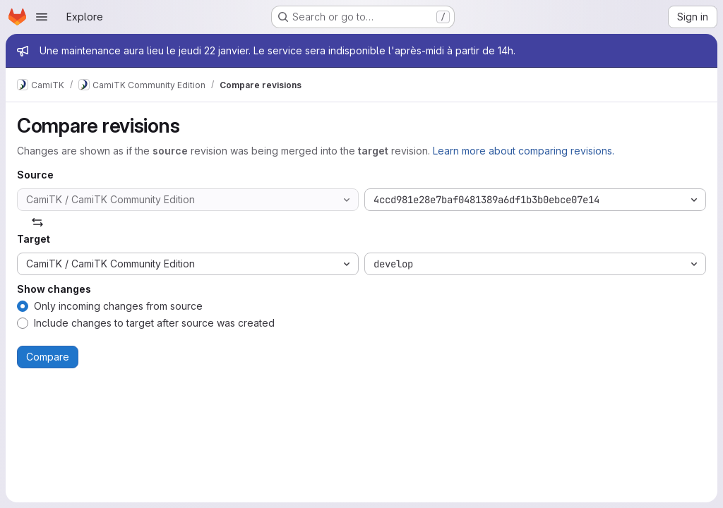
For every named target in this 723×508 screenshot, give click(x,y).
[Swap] (37, 222)
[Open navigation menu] (41, 17)
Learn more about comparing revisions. (523, 151)
